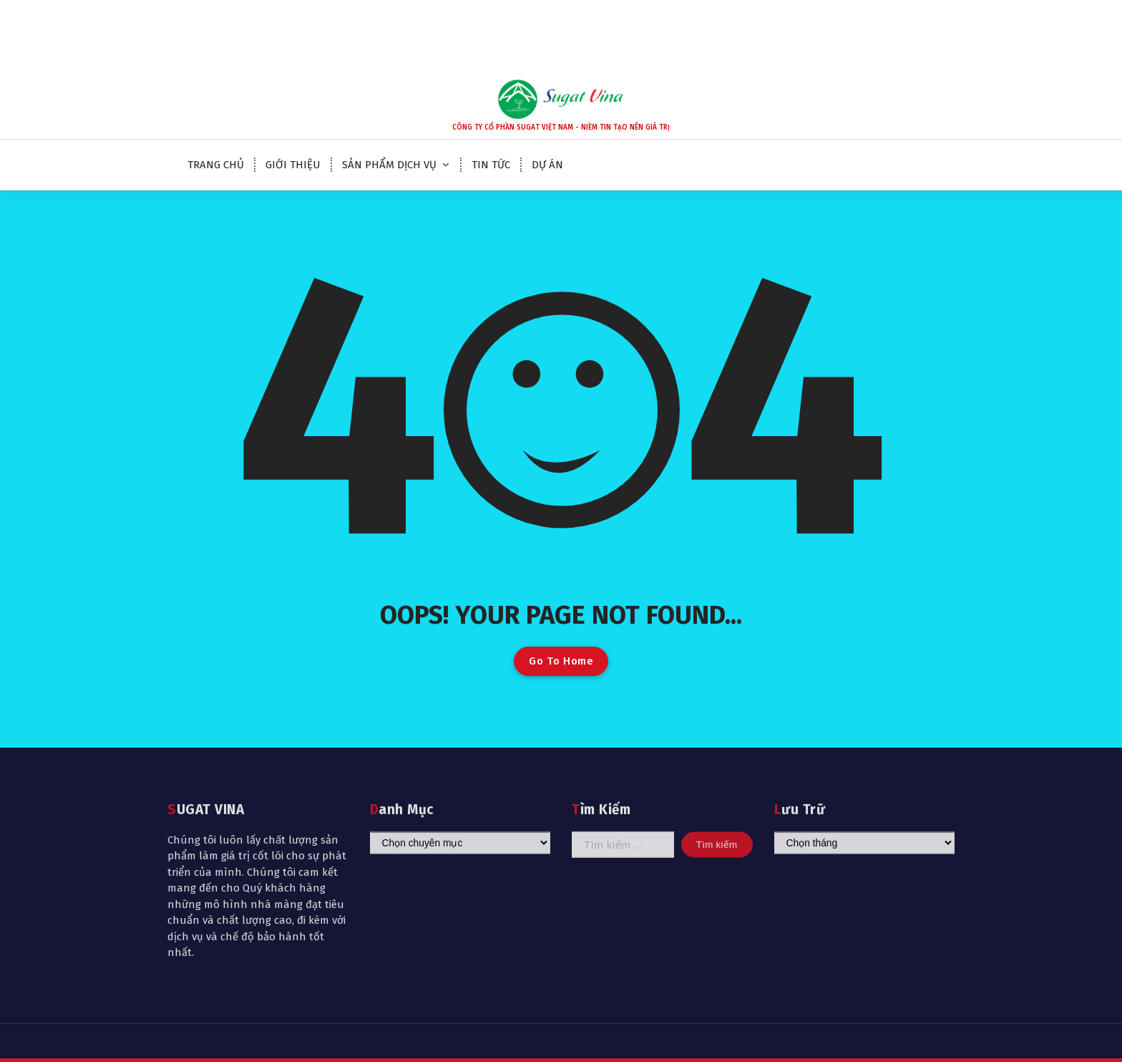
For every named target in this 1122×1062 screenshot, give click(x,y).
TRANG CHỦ (215, 164)
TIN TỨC (491, 164)
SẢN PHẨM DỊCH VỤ (389, 164)
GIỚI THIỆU (293, 164)
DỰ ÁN (547, 164)
